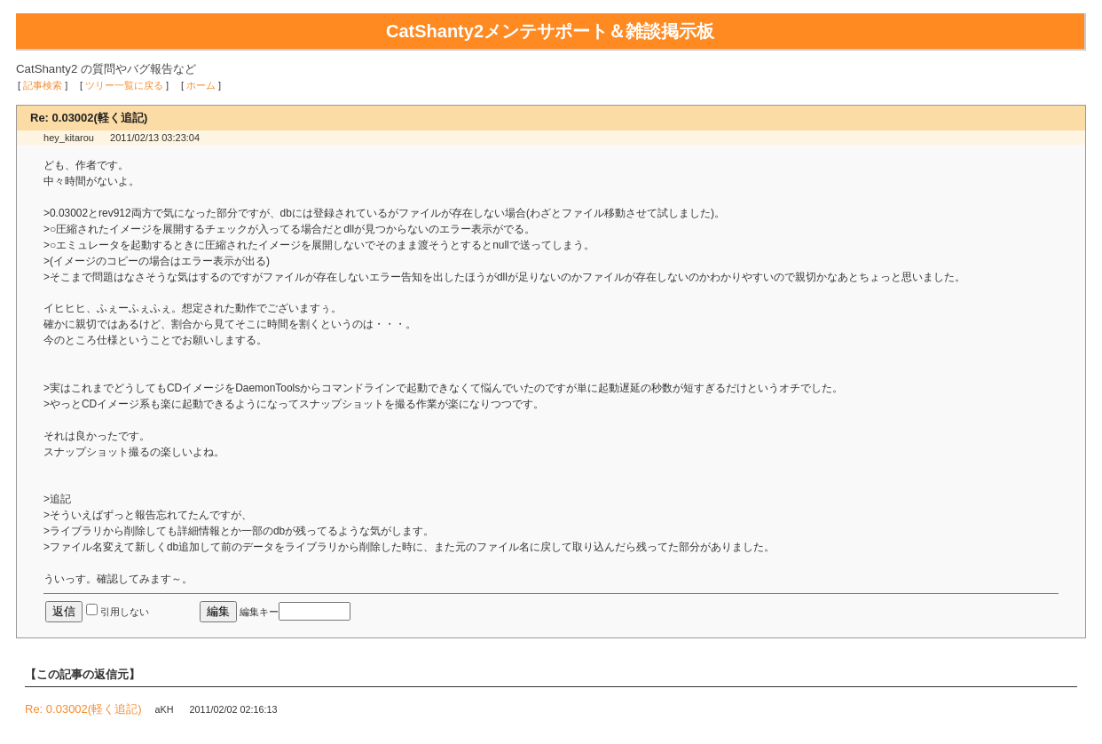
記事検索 (42, 85)
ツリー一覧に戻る (124, 85)
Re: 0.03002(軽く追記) (83, 709)
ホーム (201, 85)
